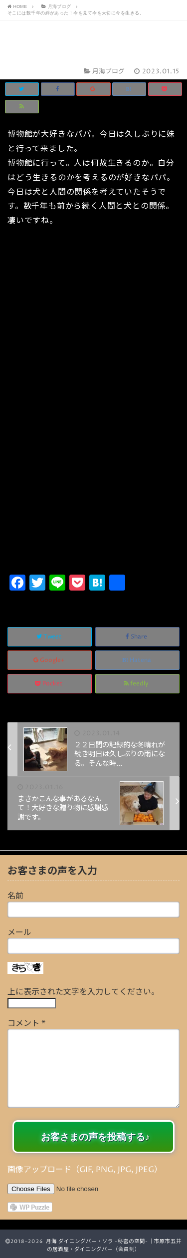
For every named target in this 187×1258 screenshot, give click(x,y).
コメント (26, 1023)
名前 (15, 896)
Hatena (137, 660)
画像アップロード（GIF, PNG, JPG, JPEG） (84, 1169)
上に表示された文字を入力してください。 (83, 991)
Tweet (49, 636)
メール (19, 932)
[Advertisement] (93, 473)
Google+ (49, 660)
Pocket (49, 683)
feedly (137, 683)
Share (137, 636)
